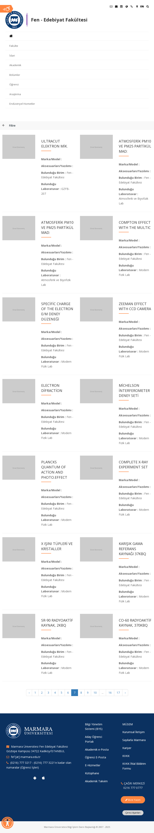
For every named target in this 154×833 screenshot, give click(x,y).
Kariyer (126, 748)
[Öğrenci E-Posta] (111, 6)
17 (118, 692)
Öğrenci (14, 84)
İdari (12, 55)
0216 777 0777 (132, 788)
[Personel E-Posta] (116, 6)
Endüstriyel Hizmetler (22, 103)
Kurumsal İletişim (133, 732)
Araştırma (15, 94)
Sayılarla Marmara (134, 740)
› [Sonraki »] (125, 692)
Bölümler (14, 75)
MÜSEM (127, 724)
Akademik (15, 65)
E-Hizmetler (92, 765)
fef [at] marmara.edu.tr (25, 757)
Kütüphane (92, 773)
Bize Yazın (132, 800)
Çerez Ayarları (132, 812)
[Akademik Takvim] (121, 6)
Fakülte (13, 46)
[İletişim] (132, 6)
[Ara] (147, 7)
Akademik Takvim (96, 781)
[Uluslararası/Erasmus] (127, 6)
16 (110, 692)
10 (95, 692)
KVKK (126, 756)
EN (142, 6)
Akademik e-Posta (97, 749)
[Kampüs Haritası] (137, 6)
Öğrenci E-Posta (95, 757)
